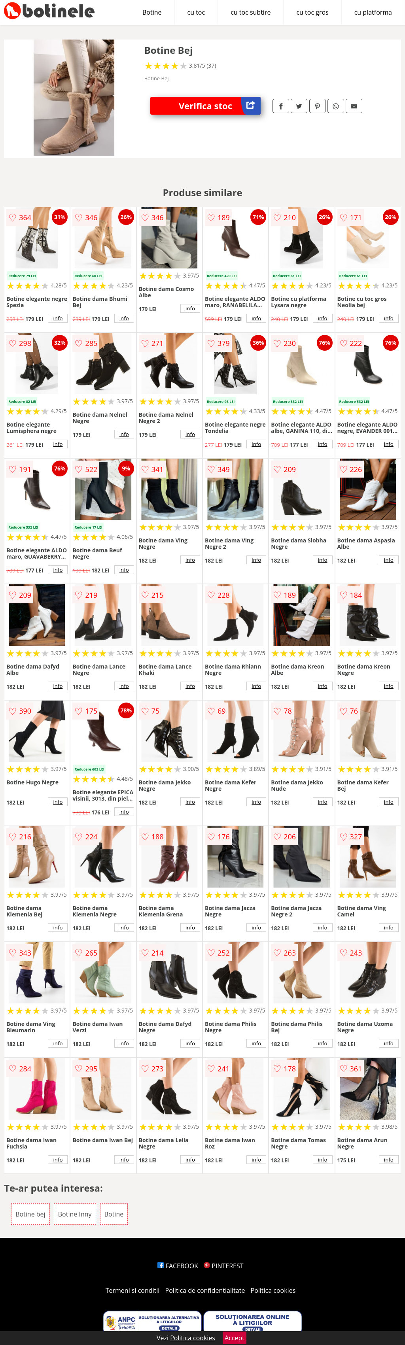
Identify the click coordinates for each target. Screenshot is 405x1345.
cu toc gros (312, 12)
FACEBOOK (177, 1266)
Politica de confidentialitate (205, 1290)
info (57, 318)
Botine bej (30, 1214)
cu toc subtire (251, 12)
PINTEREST (223, 1266)
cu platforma (373, 12)
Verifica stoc (220, 106)
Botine (152, 12)
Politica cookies (273, 1290)
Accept (234, 1338)
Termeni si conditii (133, 1290)
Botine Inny (75, 1214)
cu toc (196, 12)
